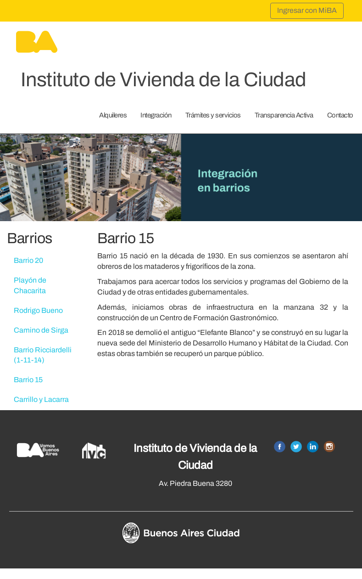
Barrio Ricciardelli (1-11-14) (43, 355)
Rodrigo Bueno (38, 310)
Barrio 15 (28, 380)
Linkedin (312, 446)
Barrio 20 (28, 260)
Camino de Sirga (41, 330)
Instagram (329, 446)
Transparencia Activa (284, 115)
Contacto (340, 115)
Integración (156, 115)
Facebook (279, 446)
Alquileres (113, 115)
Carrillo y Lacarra (41, 399)
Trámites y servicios (213, 115)
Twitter (296, 446)
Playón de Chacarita (30, 285)
